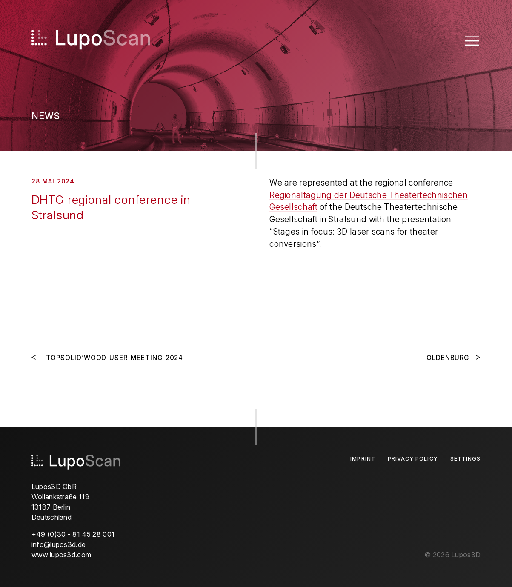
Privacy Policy (413, 458)
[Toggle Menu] (472, 41)
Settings (465, 458)
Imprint (362, 458)
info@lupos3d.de (58, 544)
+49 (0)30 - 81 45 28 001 (73, 534)
